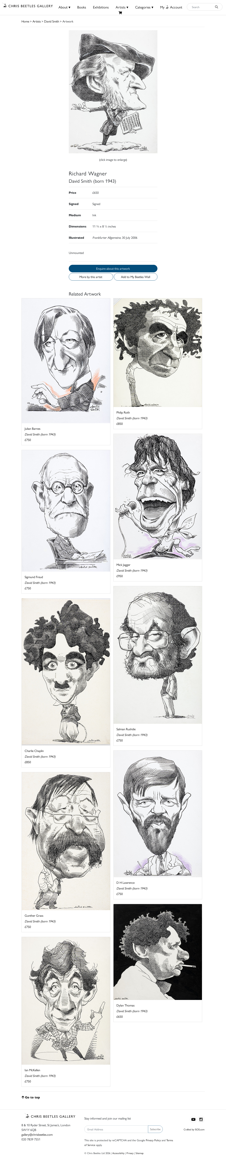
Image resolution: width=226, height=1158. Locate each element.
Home (25, 21)
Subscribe (155, 1129)
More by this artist (90, 276)
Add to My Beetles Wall (135, 276)
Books (81, 7)
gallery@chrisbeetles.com (37, 1134)
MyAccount (171, 7)
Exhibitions (101, 7)
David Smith (51, 21)
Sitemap (140, 1153)
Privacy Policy (153, 1140)
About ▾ (64, 7)
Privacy (129, 1153)
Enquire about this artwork (113, 268)
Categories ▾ (144, 7)
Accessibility (118, 1153)
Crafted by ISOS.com (194, 1129)
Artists (37, 21)
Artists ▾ (122, 7)
